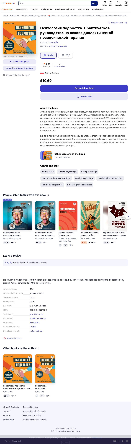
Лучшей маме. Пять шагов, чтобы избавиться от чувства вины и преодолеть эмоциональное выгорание (90, 234)
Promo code (7, 9)
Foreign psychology (84, 178)
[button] (47, 64)
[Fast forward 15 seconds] (123, 441)
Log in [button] (8, 262)
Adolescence (48, 172)
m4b (32, 331)
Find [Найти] (94, 3)
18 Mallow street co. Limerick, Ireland (65, 431)
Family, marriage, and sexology (56, 178)
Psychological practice (52, 185)
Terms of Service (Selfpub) (34, 411)
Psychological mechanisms (110, 178)
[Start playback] (127, 441)
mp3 (37, 331)
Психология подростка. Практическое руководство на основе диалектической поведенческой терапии (17, 387)
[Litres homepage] (8, 3)
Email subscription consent (35, 419)
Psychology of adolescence (79, 185)
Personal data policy (32, 415)
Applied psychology (67, 172)
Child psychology (89, 172)
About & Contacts (11, 407)
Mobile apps (83, 9)
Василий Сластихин (12, 238)
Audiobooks (46, 9)
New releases (21, 9)
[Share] (126, 22)
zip (41, 331)
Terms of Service (30, 407)
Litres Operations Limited (65, 429)
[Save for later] (29, 204)
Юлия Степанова (38, 318)
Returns (6, 415)
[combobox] (54, 3)
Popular (34, 9)
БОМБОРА (35, 322)
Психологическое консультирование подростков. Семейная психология (13, 234)
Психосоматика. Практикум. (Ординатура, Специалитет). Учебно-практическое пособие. (66, 234)
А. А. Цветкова (36, 314)
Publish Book (98, 9)
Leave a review (59, 66)
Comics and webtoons (65, 9)
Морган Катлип (88, 238)
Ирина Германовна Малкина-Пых (67, 239)
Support (7, 411)
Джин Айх (7, 391)
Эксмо (33, 327)
